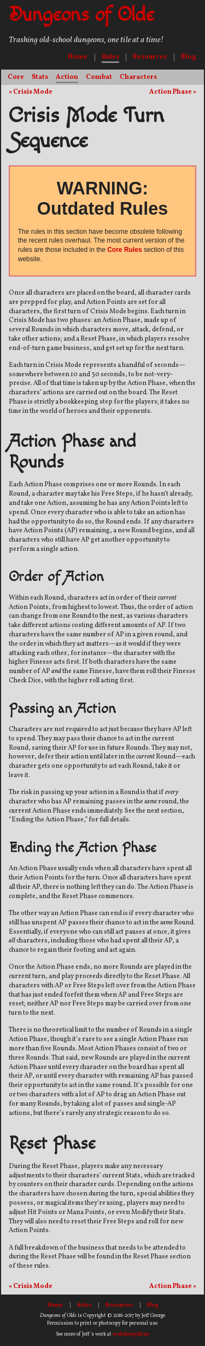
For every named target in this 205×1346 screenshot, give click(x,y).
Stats (40, 77)
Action (67, 77)
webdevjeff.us (131, 1334)
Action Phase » (172, 92)
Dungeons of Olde (81, 15)
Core (16, 77)
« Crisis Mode (30, 92)
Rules (110, 57)
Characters (138, 77)
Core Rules (124, 250)
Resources (150, 57)
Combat (99, 77)
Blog (188, 57)
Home (77, 57)
